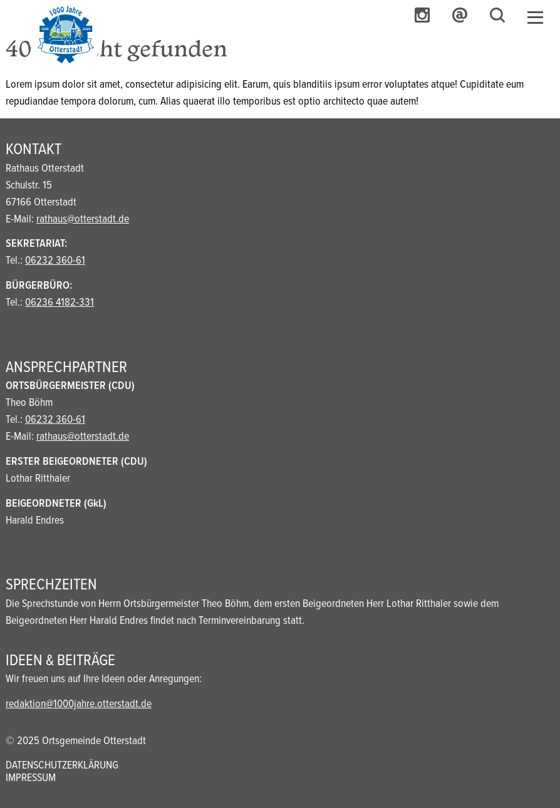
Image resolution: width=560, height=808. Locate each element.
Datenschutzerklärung (62, 766)
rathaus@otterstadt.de (82, 219)
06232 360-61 (55, 261)
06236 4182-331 (59, 303)
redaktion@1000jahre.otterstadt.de (79, 704)
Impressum (31, 778)
